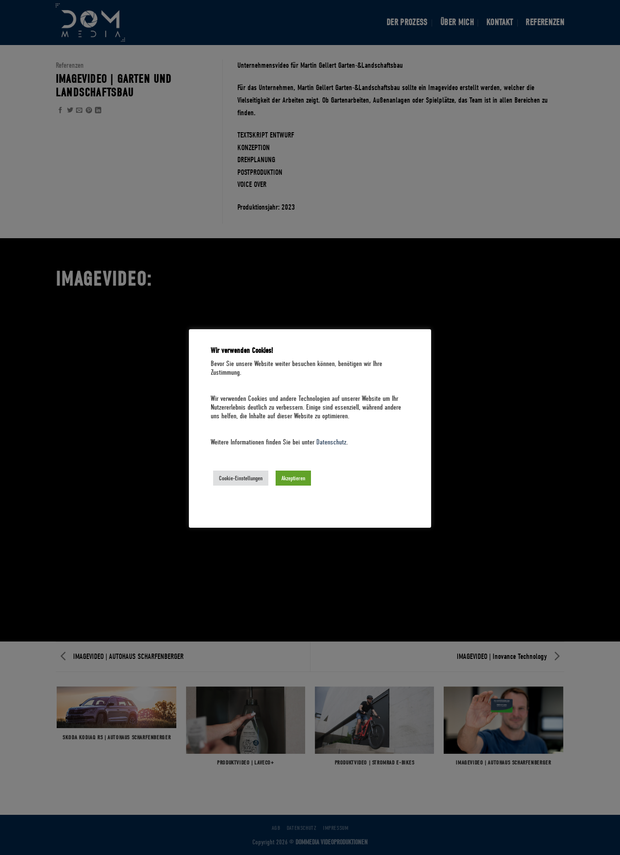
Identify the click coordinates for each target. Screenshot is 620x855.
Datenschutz (331, 442)
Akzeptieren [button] (293, 478)
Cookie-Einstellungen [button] (241, 478)
